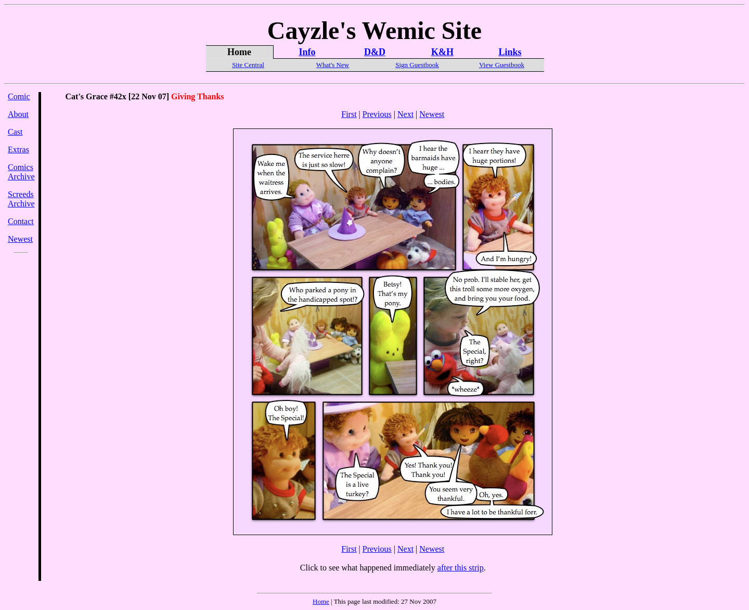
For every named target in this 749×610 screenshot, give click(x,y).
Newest (20, 239)
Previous (377, 114)
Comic (19, 96)
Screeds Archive (21, 199)
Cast (15, 131)
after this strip (460, 567)
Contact (21, 221)
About (18, 114)
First (348, 114)
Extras (18, 149)
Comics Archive (21, 172)
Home (321, 601)
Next (405, 114)
